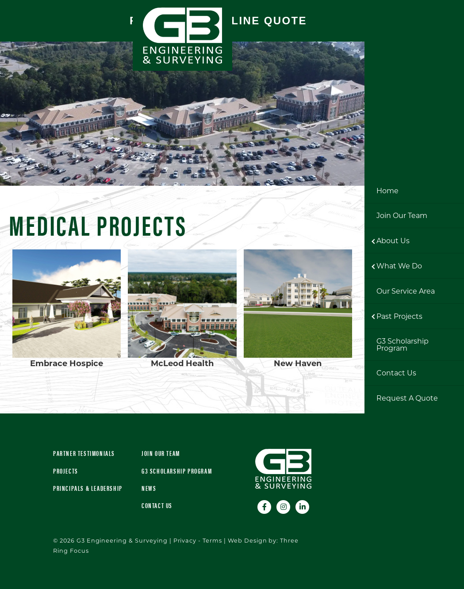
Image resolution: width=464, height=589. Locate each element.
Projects (65, 471)
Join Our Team (161, 453)
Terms (212, 540)
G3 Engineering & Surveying (182, 35)
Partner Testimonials (84, 453)
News (149, 488)
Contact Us (157, 505)
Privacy (185, 540)
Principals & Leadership (88, 488)
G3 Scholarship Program (177, 471)
